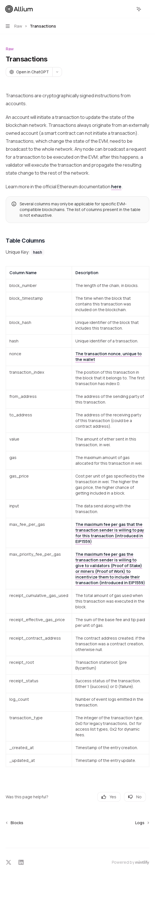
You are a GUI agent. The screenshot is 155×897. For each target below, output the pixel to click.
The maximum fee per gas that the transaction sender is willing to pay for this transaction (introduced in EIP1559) (109, 533)
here (116, 186)
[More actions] (147, 9)
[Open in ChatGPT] (29, 72)
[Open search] (128, 9)
